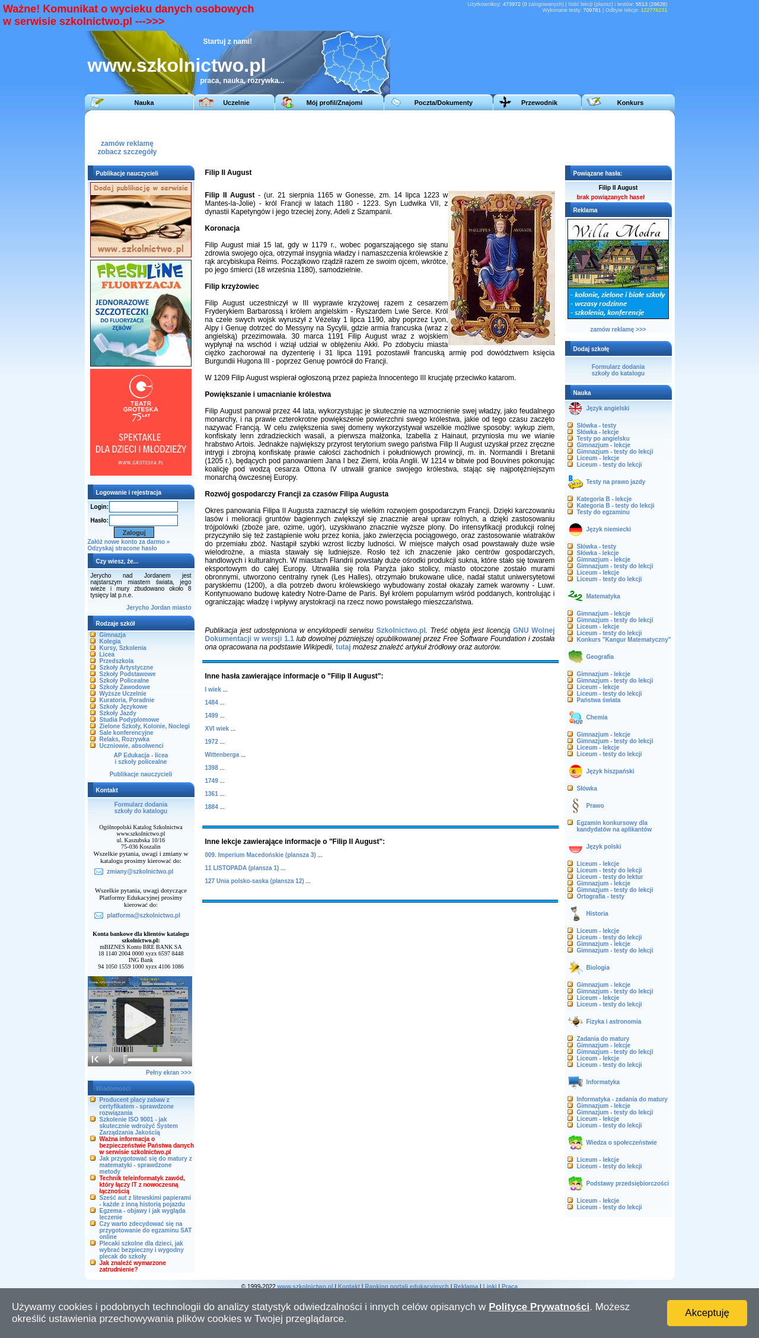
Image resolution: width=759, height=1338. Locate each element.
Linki (489, 1286)
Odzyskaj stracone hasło (122, 548)
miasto (181, 607)
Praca (510, 1286)
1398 (211, 767)
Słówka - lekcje (598, 432)
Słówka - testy (597, 425)
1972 (211, 741)
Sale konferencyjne (127, 732)
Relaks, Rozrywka (125, 739)
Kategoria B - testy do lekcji (616, 505)
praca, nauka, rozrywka (239, 81)
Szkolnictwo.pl (400, 630)
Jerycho (137, 607)
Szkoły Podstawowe (128, 674)
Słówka (587, 788)
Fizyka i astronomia (614, 1021)
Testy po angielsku (603, 438)
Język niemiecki (609, 529)
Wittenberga (222, 754)
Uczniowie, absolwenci (132, 746)
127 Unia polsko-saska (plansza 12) (254, 881)
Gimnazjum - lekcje (604, 445)
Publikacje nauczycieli (141, 774)
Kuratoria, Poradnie (127, 700)
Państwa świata (599, 700)
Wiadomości (113, 1088)
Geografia (600, 657)
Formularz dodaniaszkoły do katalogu (140, 807)
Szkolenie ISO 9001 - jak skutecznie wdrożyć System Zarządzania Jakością (139, 1126)
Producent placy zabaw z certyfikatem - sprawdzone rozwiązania (137, 1106)
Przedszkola (117, 661)
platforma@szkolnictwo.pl (143, 915)
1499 (211, 715)
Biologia (598, 967)
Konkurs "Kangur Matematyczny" (624, 639)
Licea (107, 654)
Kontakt (349, 1286)
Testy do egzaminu (603, 512)
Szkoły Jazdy (118, 713)
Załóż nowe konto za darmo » (129, 542)
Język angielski (608, 408)
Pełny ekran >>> (168, 1072)
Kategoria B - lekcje (604, 499)
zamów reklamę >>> (618, 329)
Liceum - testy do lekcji (609, 464)
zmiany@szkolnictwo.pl (140, 871)
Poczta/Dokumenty (443, 102)
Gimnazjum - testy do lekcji (615, 451)
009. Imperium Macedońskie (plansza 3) (260, 855)
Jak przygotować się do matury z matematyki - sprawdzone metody (146, 1165)
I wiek (213, 689)
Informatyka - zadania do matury (622, 1099)
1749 (211, 781)
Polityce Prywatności (539, 1306)
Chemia (597, 717)
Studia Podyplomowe (130, 719)
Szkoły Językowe (124, 706)
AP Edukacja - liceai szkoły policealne (141, 758)
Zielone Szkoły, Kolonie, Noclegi (145, 726)
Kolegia (110, 641)
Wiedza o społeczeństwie (621, 1142)
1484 (211, 702)
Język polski (603, 846)
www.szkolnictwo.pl (177, 65)
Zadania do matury (603, 1039)
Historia (597, 913)
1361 (211, 794)
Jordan (160, 607)
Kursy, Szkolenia (123, 648)
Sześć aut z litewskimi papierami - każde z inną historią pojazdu (146, 1201)
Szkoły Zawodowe (125, 687)
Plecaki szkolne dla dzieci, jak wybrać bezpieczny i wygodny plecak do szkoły (142, 1250)
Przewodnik (539, 102)
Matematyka (603, 596)
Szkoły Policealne (124, 680)
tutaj (343, 647)
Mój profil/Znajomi (335, 102)
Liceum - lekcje (598, 458)
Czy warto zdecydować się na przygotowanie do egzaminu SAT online (146, 1230)
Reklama (466, 1286)
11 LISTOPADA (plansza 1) (242, 868)
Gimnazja (113, 635)
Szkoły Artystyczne (127, 667)
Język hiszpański (610, 771)
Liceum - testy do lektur (610, 877)
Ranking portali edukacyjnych (407, 1286)
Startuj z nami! (228, 41)
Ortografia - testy (601, 896)
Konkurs (630, 102)
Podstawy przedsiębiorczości (627, 1183)
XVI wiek (217, 728)
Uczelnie (236, 102)
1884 (211, 807)
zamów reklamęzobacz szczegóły (127, 144)
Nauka (144, 102)
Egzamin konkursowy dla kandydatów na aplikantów (614, 826)
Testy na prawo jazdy (616, 482)
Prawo (595, 805)
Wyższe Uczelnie (123, 693)
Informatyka (603, 1082)
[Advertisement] (452, 137)
